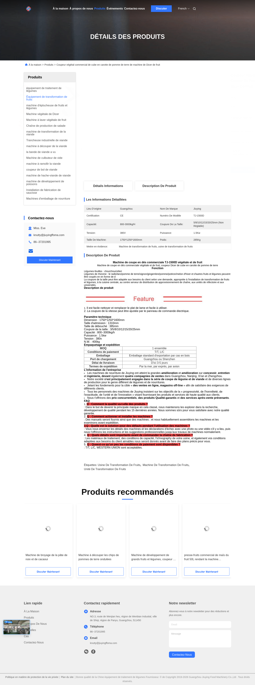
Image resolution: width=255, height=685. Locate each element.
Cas (26, 636)
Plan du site (67, 677)
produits (29, 617)
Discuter (161, 8)
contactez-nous (182, 654)
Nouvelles (30, 630)
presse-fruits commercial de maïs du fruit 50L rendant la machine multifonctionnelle (206, 557)
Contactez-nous (134, 8)
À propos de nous (81, 8)
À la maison (60, 8)
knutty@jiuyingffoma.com (49, 235)
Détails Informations (108, 186)
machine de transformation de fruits (166, 465)
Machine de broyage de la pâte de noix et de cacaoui (46, 557)
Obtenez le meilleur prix (176, 169)
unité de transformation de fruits (105, 469)
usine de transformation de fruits (119, 465)
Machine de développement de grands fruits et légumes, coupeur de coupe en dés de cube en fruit (153, 557)
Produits (99, 8)
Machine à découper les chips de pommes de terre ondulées (98, 557)
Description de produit (159, 186)
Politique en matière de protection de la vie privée (31, 677)
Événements (115, 8)
